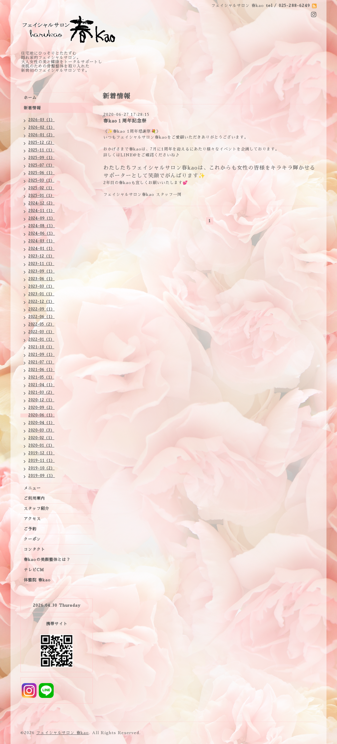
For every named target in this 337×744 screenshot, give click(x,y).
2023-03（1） (41, 286)
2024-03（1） (41, 241)
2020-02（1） (41, 438)
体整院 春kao (37, 580)
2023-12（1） (41, 256)
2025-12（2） (41, 143)
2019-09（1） (41, 476)
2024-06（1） (41, 233)
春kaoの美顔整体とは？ (47, 560)
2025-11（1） (41, 150)
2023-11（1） (41, 264)
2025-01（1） (41, 196)
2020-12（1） (41, 400)
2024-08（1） (41, 226)
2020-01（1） (41, 445)
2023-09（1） (41, 271)
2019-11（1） (41, 461)
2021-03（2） (41, 392)
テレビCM (34, 570)
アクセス (32, 519)
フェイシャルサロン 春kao (62, 733)
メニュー (32, 488)
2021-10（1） (41, 347)
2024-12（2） (41, 203)
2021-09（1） (41, 355)
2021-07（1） (41, 362)
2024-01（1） (41, 249)
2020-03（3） (41, 430)
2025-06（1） (41, 173)
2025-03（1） (41, 180)
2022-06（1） (41, 317)
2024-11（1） (41, 211)
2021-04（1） (41, 385)
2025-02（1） (41, 188)
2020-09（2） (41, 408)
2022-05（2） (41, 324)
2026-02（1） (41, 127)
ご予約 (30, 529)
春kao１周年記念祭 (125, 121)
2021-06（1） (41, 370)
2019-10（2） (41, 468)
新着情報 (32, 108)
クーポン (32, 539)
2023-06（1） (41, 279)
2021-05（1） (41, 377)
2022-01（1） (41, 339)
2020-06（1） (41, 415)
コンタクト (34, 549)
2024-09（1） (41, 218)
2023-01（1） (41, 294)
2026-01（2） (41, 135)
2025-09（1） (41, 158)
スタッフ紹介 (36, 509)
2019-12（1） (41, 453)
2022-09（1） (41, 309)
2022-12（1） (41, 302)
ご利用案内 (34, 498)
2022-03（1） (41, 332)
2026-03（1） (41, 120)
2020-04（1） (41, 423)
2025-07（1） (41, 165)
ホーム (30, 98)
